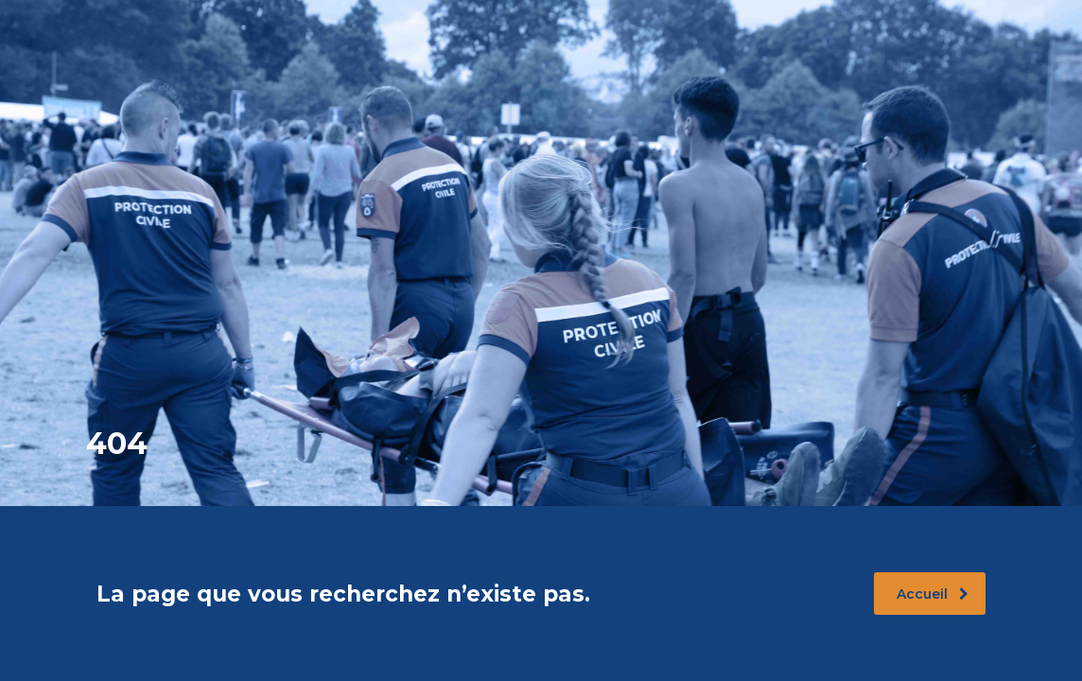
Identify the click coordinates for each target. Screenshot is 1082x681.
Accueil (933, 593)
